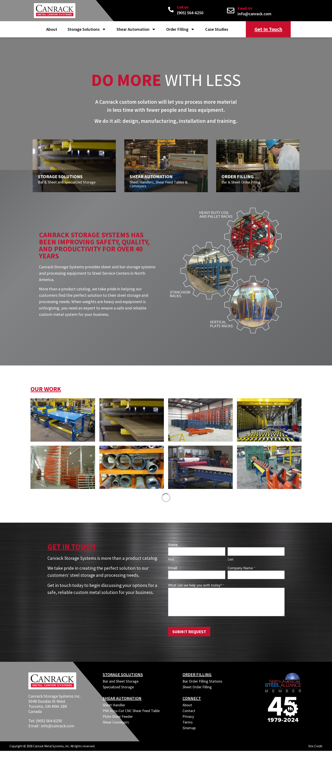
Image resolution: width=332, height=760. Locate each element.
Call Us (183, 7)
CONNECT (192, 700)
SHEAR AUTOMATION (122, 700)
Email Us (245, 8)
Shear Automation (136, 29)
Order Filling (180, 29)
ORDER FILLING (197, 676)
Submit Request (189, 633)
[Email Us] (230, 10)
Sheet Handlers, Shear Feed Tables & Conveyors (159, 186)
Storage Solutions (87, 29)
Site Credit (315, 748)
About (51, 29)
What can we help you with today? (196, 587)
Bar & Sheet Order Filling (240, 184)
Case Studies (216, 29)
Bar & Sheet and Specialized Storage (66, 184)
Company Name (241, 570)
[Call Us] (171, 9)
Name (174, 547)
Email (174, 570)
